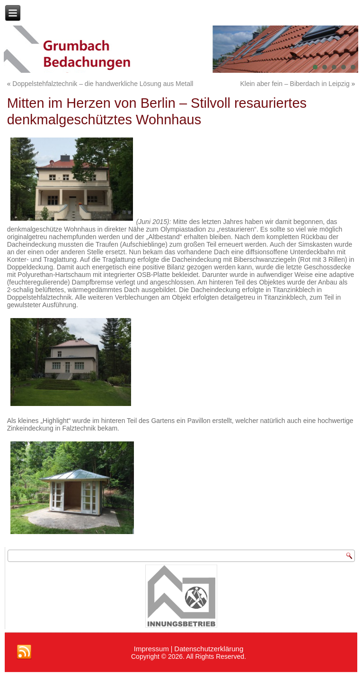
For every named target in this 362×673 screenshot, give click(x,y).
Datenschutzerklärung (208, 649)
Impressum (151, 649)
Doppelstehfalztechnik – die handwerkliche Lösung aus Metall (102, 83)
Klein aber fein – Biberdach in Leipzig (295, 83)
